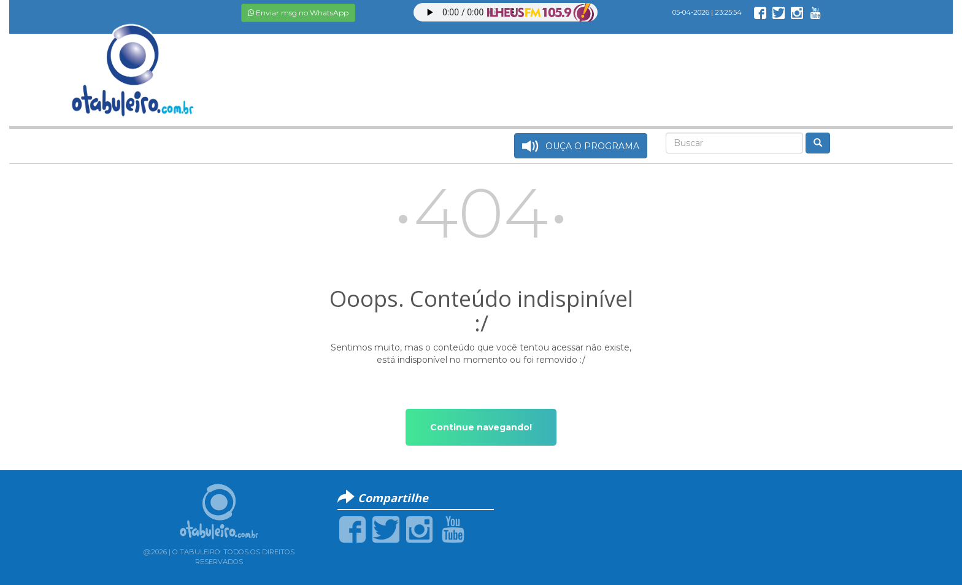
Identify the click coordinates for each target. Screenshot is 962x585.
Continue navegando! (481, 427)
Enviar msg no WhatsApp (298, 12)
